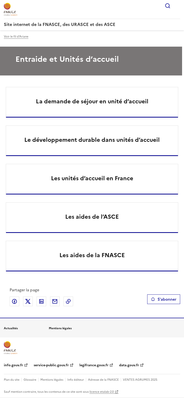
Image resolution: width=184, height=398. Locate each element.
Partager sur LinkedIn (41, 301)
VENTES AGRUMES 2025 (140, 380)
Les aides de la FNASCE (92, 255)
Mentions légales (51, 380)
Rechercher (167, 6)
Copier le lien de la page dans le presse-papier (68, 301)
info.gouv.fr (13, 365)
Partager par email (55, 301)
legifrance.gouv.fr (93, 365)
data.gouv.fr (129, 365)
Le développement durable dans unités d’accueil (92, 140)
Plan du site (11, 380)
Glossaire (30, 380)
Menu (177, 6)
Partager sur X (28, 301)
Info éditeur (75, 380)
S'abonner (163, 299)
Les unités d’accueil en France (92, 178)
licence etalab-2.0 (101, 392)
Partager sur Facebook (14, 301)
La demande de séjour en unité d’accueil (92, 101)
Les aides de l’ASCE (92, 217)
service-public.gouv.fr (51, 365)
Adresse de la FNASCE (103, 380)
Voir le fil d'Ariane (16, 36)
